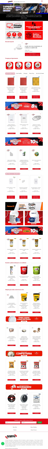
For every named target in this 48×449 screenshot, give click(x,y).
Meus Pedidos (34, 427)
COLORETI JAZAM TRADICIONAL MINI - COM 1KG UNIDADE (11, 372)
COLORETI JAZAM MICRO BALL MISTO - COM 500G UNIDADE (36, 372)
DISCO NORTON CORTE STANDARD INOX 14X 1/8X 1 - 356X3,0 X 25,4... (11, 88)
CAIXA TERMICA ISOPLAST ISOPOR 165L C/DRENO (11, 337)
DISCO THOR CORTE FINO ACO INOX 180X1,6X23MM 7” (11, 405)
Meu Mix (15, 427)
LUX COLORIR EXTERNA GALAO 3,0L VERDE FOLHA (36, 277)
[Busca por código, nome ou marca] (25, 2)
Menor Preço (31, 73)
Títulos (14, 430)
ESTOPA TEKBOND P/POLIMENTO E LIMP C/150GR (36, 405)
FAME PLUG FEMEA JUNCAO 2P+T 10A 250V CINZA (36, 125)
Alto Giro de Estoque (40, 73)
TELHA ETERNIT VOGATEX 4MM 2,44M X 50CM (11, 304)
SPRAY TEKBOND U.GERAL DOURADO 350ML (11, 277)
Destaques (25, 73)
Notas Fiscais (34, 430)
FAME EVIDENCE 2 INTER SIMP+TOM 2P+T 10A (11, 125)
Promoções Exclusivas (10, 73)
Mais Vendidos (19, 73)
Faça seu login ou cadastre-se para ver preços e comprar (32, 54)
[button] (19, 209)
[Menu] (6, 2)
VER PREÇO (12, 133)
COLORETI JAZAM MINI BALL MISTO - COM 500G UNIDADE (24, 372)
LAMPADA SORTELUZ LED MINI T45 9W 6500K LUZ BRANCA (24, 161)
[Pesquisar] (40, 2)
